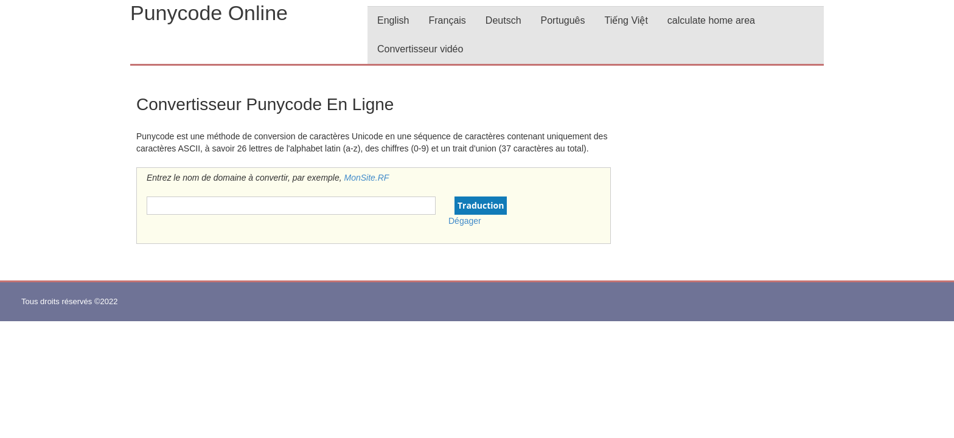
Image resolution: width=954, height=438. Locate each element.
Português (563, 20)
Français (446, 20)
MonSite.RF (366, 177)
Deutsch (503, 20)
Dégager (464, 221)
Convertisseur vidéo (420, 49)
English (393, 20)
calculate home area (711, 20)
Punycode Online (209, 12)
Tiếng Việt (625, 20)
